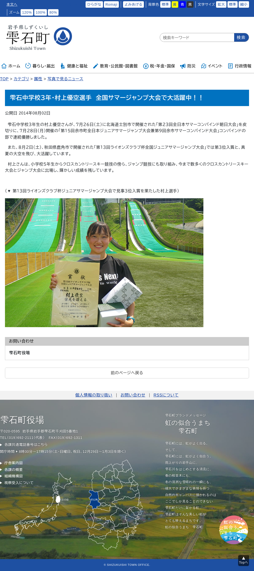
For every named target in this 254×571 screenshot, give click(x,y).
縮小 (244, 4)
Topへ (243, 562)
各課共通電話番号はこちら (26, 445)
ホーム (10, 66)
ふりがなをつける (69, 4)
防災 (188, 66)
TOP (4, 79)
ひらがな (94, 4)
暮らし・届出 (40, 66)
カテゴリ (21, 79)
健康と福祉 (74, 66)
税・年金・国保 (159, 66)
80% (53, 12)
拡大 (221, 4)
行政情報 (239, 66)
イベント (212, 66)
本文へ (11, 4)
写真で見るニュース (65, 79)
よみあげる (133, 4)
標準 (165, 4)
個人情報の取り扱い (93, 395)
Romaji (111, 4)
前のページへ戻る (127, 373)
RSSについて (166, 395)
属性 (38, 79)
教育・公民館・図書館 (115, 66)
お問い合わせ (133, 395)
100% (40, 12)
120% (27, 12)
